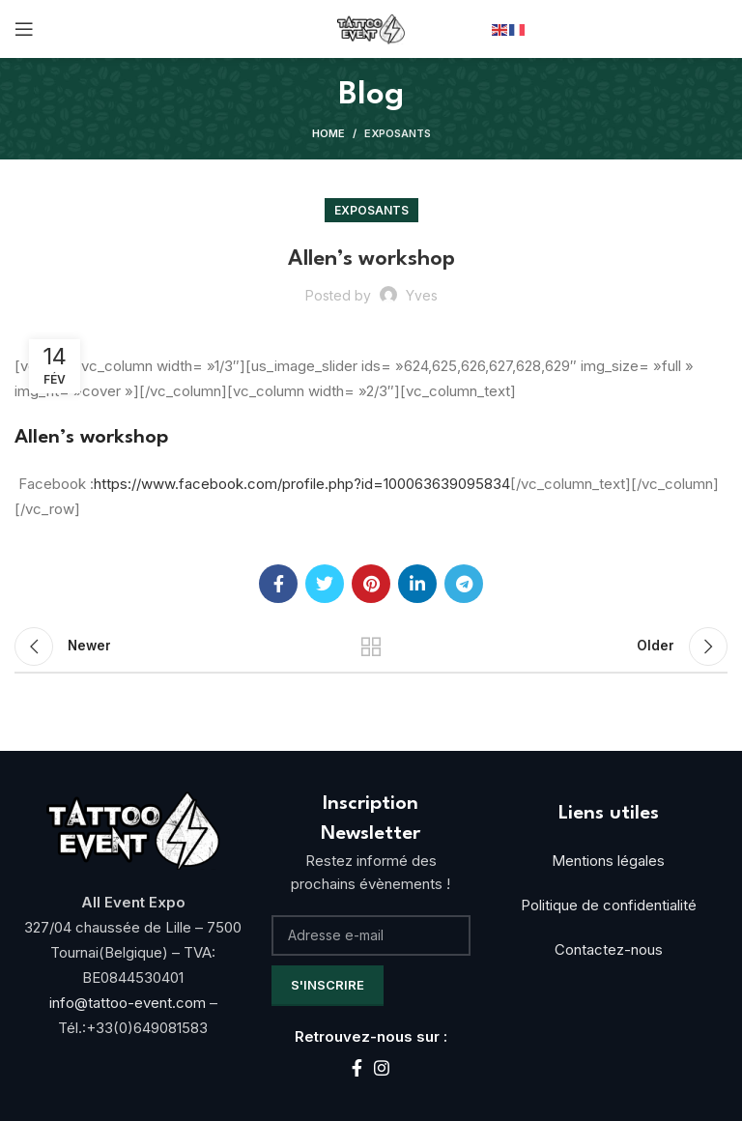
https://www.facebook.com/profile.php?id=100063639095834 (302, 483)
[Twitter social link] (324, 583)
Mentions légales (608, 860)
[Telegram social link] (463, 583)
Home (328, 133)
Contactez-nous (609, 949)
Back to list (371, 646)
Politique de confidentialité (609, 905)
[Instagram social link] (381, 1067)
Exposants (397, 133)
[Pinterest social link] (371, 583)
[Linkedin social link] (417, 583)
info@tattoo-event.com (129, 1002)
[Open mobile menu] (24, 29)
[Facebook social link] (278, 583)
